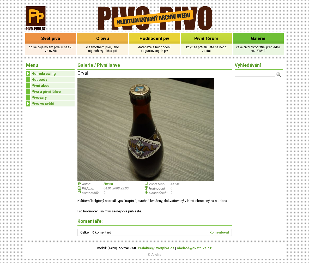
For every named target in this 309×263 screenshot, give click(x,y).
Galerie (258, 38)
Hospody (39, 79)
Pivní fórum (206, 38)
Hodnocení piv (154, 38)
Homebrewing (41, 73)
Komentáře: (90, 221)
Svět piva (50, 38)
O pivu (102, 38)
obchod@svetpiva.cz (194, 248)
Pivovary (39, 97)
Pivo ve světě (40, 103)
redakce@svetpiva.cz (156, 248)
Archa (156, 254)
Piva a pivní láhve (46, 91)
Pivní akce (40, 85)
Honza (108, 184)
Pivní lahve (108, 65)
